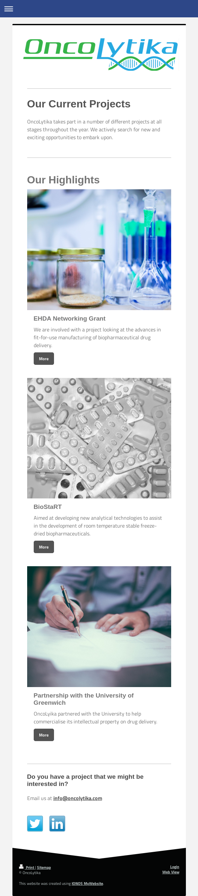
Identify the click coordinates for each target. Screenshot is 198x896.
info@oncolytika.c (74, 798)
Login (174, 867)
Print (27, 867)
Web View (170, 872)
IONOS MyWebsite (87, 884)
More (44, 358)
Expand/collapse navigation (99, 9)
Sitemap (44, 867)
